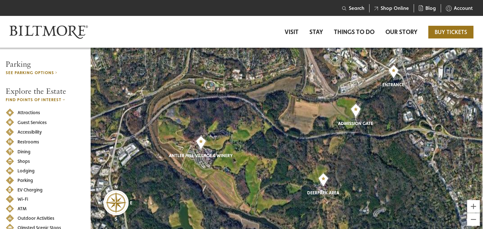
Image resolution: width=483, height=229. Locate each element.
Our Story (401, 32)
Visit (292, 32)
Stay (316, 32)
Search (353, 8)
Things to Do (354, 32)
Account (459, 8)
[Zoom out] (473, 219)
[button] (201, 143)
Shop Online (391, 8)
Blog (427, 8)
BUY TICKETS (451, 32)
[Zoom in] (473, 206)
